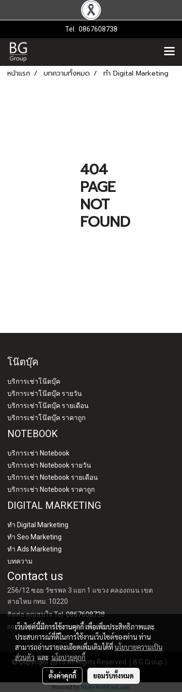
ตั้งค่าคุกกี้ (62, 675)
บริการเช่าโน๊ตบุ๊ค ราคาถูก (46, 418)
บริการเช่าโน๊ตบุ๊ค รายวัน (44, 393)
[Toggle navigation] (169, 52)
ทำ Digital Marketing (37, 525)
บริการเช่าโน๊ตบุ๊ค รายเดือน (48, 405)
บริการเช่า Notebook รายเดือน (52, 477)
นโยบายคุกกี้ (68, 657)
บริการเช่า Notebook (38, 453)
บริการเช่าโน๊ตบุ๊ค (33, 381)
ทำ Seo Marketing (34, 537)
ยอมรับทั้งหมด (113, 675)
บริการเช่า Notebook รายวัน (49, 465)
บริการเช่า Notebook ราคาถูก (51, 489)
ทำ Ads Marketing (34, 549)
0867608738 (98, 29)
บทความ (20, 561)
